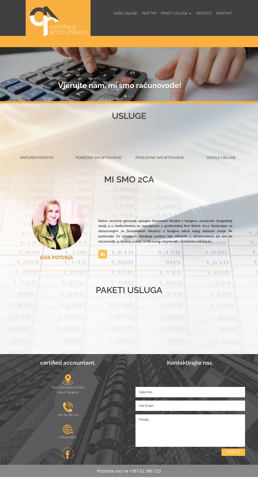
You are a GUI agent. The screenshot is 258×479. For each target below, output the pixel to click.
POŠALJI (233, 454)
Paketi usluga (174, 13)
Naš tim (149, 13)
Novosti (204, 13)
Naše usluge (125, 13)
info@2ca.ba (67, 439)
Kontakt (224, 13)
